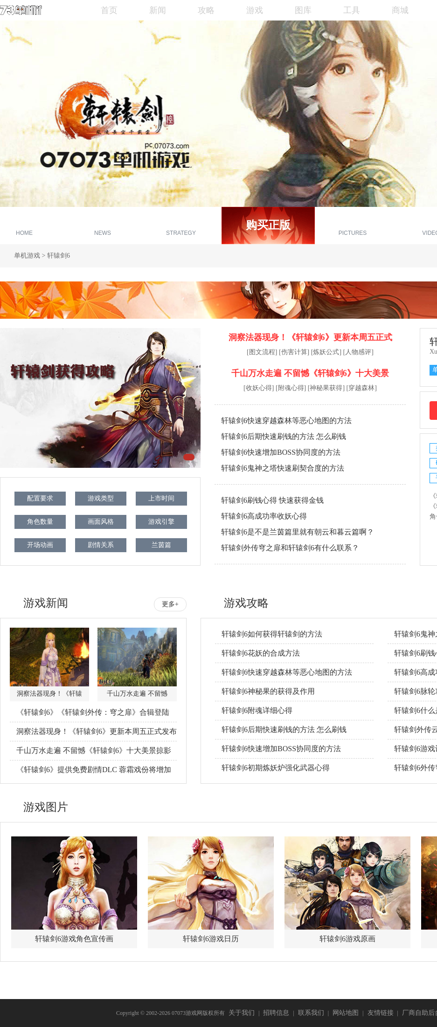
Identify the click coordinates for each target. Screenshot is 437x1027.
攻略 (206, 10)
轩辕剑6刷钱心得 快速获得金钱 (272, 500)
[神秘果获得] (326, 387)
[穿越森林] (362, 387)
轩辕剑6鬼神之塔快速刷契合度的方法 (282, 468)
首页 (109, 10)
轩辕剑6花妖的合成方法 (261, 653)
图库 (303, 10)
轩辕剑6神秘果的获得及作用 (268, 691)
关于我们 (242, 1012)
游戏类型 (101, 498)
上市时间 (161, 498)
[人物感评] (358, 352)
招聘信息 (276, 1012)
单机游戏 (27, 255)
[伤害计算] (294, 352)
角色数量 (40, 521)
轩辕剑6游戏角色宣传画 (74, 939)
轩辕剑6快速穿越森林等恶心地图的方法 (286, 420)
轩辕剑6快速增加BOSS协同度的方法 (280, 452)
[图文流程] (262, 352)
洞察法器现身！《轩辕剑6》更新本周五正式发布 (96, 731)
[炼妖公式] (326, 352)
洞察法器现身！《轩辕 (49, 693)
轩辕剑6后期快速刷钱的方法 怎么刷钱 (283, 436)
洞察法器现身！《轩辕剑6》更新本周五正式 (310, 337)
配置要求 (40, 498)
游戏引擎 (161, 521)
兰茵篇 (161, 544)
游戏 (254, 10)
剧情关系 (101, 544)
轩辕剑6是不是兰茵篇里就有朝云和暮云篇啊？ (297, 532)
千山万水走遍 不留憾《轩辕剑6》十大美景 (310, 373)
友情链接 (381, 1012)
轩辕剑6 (58, 255)
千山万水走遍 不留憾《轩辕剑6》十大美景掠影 (93, 750)
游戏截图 (352, 226)
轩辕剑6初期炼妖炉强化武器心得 (276, 768)
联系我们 (311, 1012)
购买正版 (268, 225)
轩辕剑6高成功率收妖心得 (264, 516)
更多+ (170, 604)
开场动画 (40, 544)
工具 (351, 10)
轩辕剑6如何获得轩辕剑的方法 (272, 634)
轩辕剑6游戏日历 (211, 939)
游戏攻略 (181, 226)
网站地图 (346, 1012)
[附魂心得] (291, 387)
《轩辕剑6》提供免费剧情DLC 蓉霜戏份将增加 (93, 770)
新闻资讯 (102, 226)
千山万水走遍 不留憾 (137, 693)
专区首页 (24, 226)
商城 (400, 10)
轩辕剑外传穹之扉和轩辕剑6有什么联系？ (290, 548)
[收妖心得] (258, 387)
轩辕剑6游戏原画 (347, 939)
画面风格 (101, 521)
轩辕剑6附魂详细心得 (257, 710)
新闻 (157, 10)
